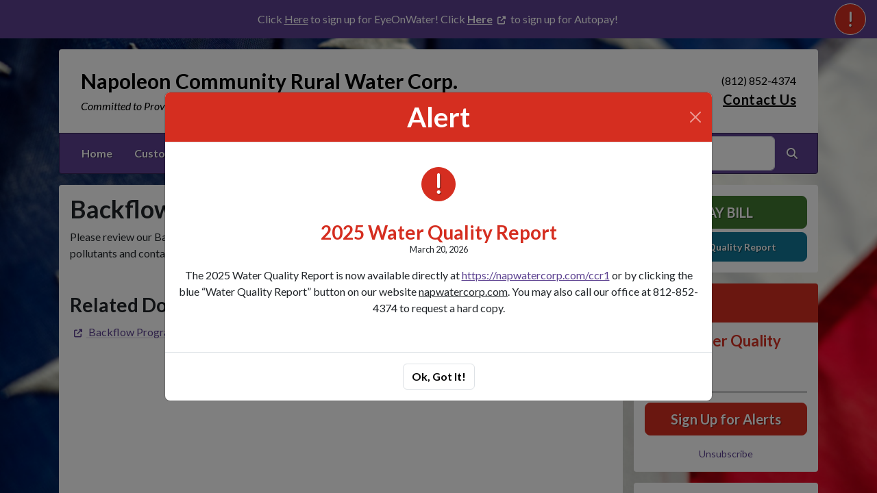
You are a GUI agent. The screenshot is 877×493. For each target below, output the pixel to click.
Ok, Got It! (439, 376)
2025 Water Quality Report (439, 232)
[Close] (695, 117)
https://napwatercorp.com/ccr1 (536, 274)
